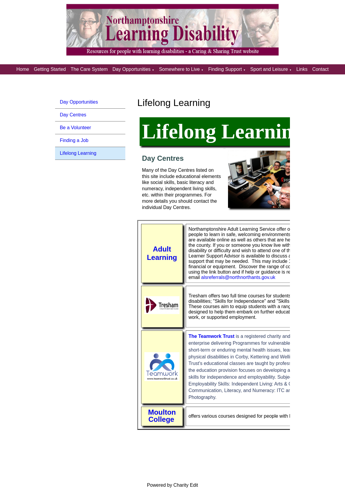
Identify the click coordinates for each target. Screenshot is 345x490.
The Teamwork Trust (211, 336)
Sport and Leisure (269, 69)
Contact (320, 69)
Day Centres (73, 114)
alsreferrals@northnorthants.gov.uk (238, 277)
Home (22, 69)
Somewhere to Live (179, 69)
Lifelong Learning (78, 153)
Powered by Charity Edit (172, 485)
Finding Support (225, 69)
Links (301, 69)
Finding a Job (74, 140)
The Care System (89, 69)
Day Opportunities (132, 69)
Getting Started (50, 69)
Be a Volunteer (75, 127)
